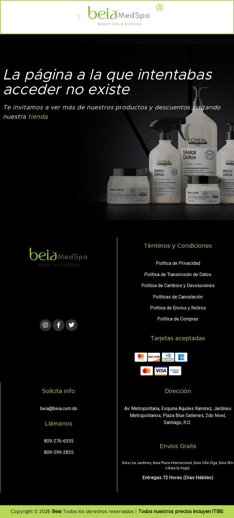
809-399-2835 (59, 452)
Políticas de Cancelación (178, 297)
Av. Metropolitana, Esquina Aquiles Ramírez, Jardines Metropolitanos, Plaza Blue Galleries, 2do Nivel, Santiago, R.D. (177, 415)
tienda (37, 117)
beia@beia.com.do (58, 408)
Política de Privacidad (178, 263)
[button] (79, 17)
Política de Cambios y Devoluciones (178, 285)
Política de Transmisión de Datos (177, 274)
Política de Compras (177, 319)
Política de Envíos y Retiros (178, 308)
